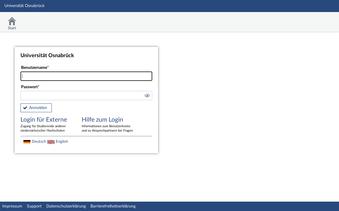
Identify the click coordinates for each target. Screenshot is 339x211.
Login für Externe (46, 125)
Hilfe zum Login (108, 125)
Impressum (12, 206)
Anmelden (38, 108)
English (62, 141)
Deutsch (39, 141)
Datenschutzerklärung (66, 206)
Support (34, 206)
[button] (147, 96)
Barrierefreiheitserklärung (113, 206)
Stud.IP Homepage (316, 20)
